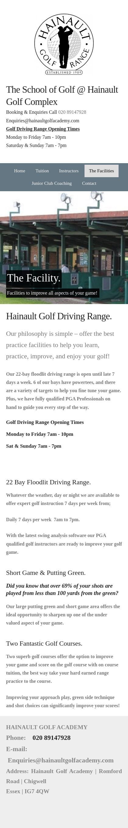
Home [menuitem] (19, 170)
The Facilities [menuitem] (101, 170)
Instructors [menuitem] (69, 170)
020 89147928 (72, 112)
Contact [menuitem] (89, 183)
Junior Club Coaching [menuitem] (52, 183)
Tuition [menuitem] (42, 170)
